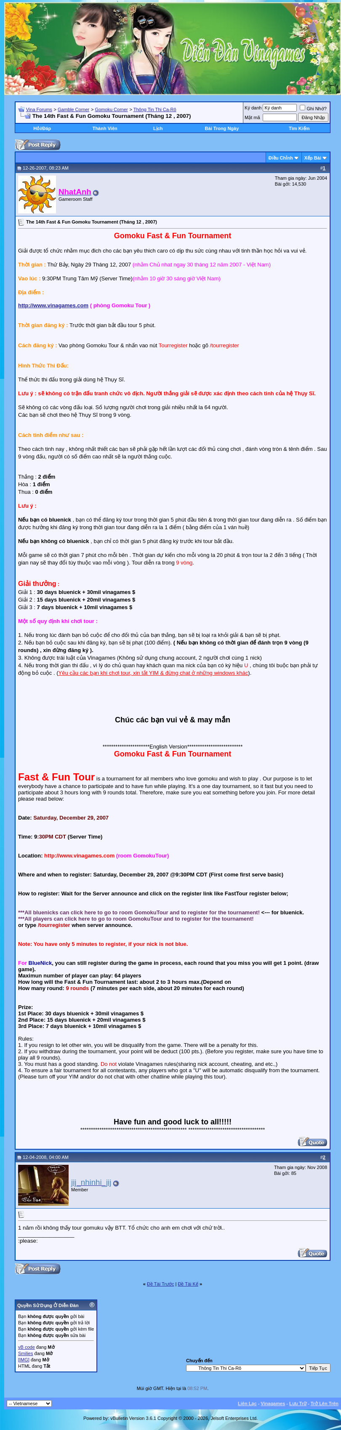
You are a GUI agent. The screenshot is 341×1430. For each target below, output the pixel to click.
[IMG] (23, 1359)
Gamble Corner (73, 109)
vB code (26, 1347)
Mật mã (252, 117)
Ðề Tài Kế (188, 1283)
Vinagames (273, 1403)
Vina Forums (39, 109)
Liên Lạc (247, 1403)
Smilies (25, 1353)
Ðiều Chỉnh (281, 157)
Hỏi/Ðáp (42, 128)
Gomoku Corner (111, 109)
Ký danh (253, 107)
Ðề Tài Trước (160, 1283)
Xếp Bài (312, 157)
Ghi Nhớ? (313, 108)
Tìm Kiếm (299, 128)
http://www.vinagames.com (53, 305)
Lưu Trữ (297, 1403)
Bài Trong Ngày (222, 128)
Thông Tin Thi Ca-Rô (154, 109)
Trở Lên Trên (324, 1403)
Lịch (158, 128)
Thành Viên (105, 128)
